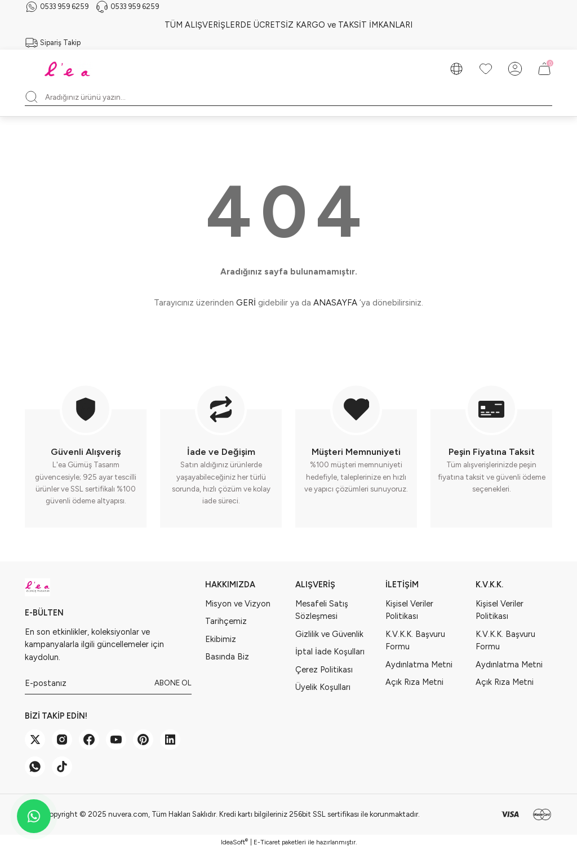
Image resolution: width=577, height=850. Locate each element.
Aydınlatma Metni (418, 664)
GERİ (246, 303)
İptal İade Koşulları (330, 652)
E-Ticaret (267, 842)
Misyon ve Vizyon (237, 604)
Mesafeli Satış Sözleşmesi (321, 610)
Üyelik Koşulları (322, 687)
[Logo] (69, 69)
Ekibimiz (220, 639)
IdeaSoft (234, 842)
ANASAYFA (335, 303)
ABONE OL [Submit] (173, 682)
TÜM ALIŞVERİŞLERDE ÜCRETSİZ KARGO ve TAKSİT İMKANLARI (288, 25)
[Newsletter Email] (108, 683)
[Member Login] (515, 69)
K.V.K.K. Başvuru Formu (415, 640)
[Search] (288, 97)
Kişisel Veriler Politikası (409, 610)
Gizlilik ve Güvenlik (329, 634)
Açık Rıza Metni (414, 682)
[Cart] (544, 69)
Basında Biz (227, 657)
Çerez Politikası (324, 670)
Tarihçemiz (226, 621)
